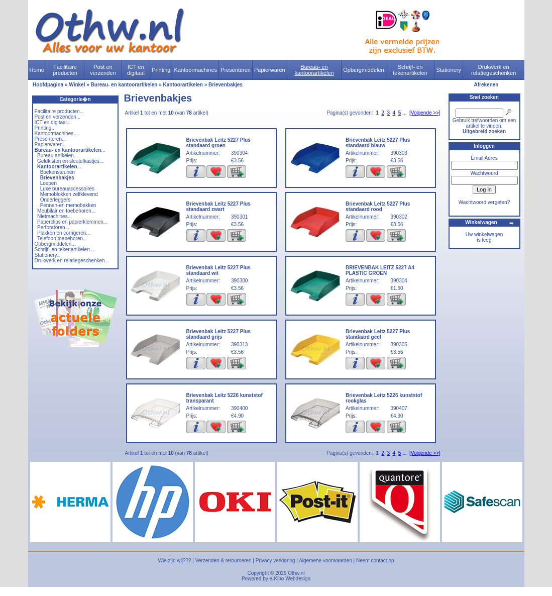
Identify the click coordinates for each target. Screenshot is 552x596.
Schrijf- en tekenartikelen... (64, 249)
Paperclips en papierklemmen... (72, 222)
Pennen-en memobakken (68, 205)
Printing (161, 70)
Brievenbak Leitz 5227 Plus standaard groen (218, 142)
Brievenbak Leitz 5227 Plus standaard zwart (218, 206)
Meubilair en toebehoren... (66, 211)
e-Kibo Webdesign (290, 578)
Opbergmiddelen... (55, 244)
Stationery (448, 70)
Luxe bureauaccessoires (67, 188)
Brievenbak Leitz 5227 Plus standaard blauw (378, 142)
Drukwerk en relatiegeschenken (493, 70)
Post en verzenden (103, 70)
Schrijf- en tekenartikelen (410, 70)
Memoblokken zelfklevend (69, 194)
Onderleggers (55, 200)
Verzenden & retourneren (223, 560)
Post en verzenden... (58, 117)
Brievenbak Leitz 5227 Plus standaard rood (378, 206)
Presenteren (235, 70)
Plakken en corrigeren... (63, 233)
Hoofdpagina (48, 84)
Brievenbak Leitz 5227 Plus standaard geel (378, 334)
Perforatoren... (53, 227)
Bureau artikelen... (57, 155)
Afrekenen (486, 84)
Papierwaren (269, 70)
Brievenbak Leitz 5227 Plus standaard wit (218, 270)
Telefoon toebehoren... (62, 238)
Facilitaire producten (65, 70)
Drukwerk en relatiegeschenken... (72, 260)
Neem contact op (375, 560)
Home (37, 70)
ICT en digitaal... (53, 122)
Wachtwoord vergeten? (484, 202)
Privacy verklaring (275, 560)
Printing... (45, 128)
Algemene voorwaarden (325, 560)
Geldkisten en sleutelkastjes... (70, 161)
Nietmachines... (54, 216)
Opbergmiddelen (363, 70)
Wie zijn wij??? (174, 560)
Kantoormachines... (56, 133)
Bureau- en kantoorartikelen (314, 70)
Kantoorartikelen (183, 84)
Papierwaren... (51, 144)
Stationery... (48, 255)
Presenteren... (50, 139)
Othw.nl (296, 573)
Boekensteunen (57, 172)
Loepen (48, 183)
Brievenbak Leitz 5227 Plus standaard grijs (218, 334)
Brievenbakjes (225, 84)
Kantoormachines (195, 70)
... (70, 150)
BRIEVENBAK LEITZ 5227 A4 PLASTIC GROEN (380, 270)
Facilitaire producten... (59, 111)
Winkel (77, 84)
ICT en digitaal (136, 70)
